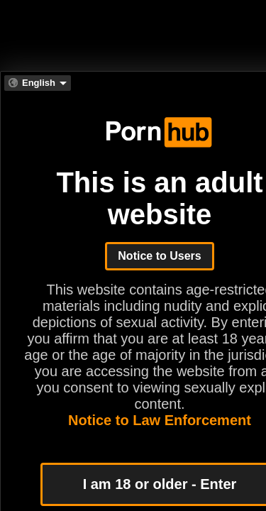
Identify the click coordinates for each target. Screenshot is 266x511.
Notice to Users (159, 256)
